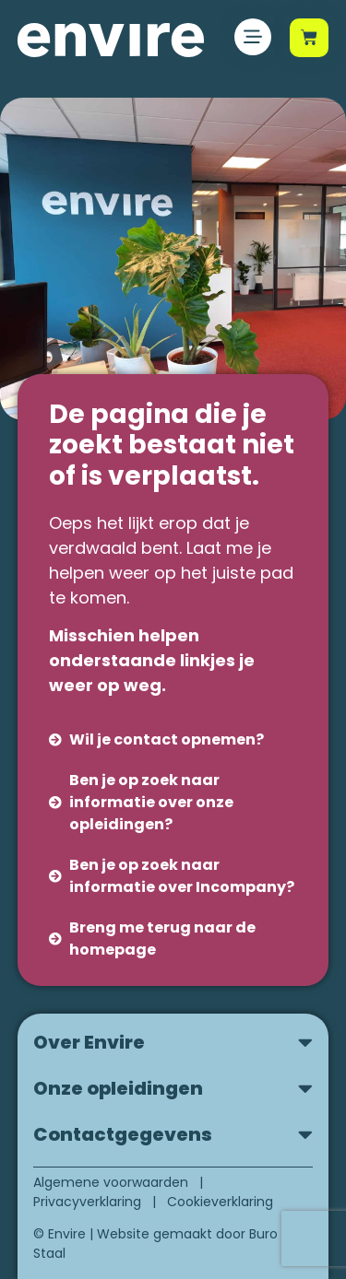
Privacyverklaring (87, 1201)
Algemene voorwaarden (110, 1182)
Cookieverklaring (220, 1201)
